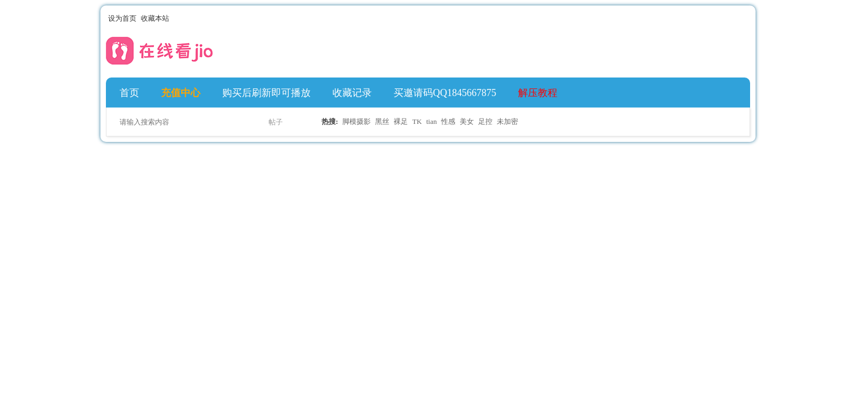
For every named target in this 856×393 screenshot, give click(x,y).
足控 (485, 121)
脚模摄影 (356, 121)
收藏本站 (155, 18)
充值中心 (180, 92)
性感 (448, 121)
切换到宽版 (744, 18)
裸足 (401, 121)
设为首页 (122, 18)
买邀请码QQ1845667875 (445, 92)
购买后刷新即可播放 (266, 92)
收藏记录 (352, 92)
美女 (467, 121)
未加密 (507, 121)
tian (431, 121)
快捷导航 (738, 93)
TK (416, 121)
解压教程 (537, 92)
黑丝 (382, 121)
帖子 (276, 122)
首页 (129, 92)
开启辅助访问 (735, 18)
